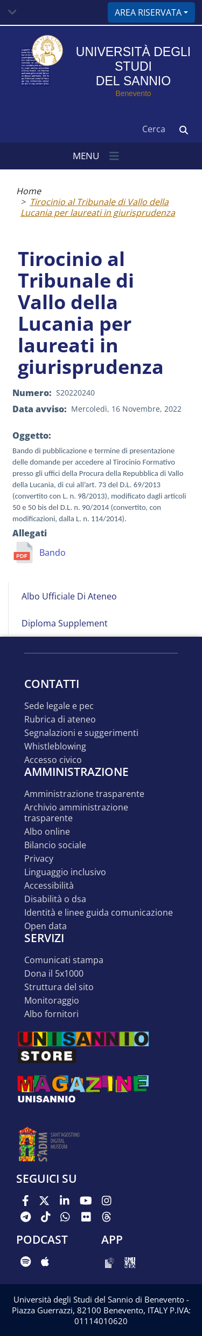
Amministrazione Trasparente (84, 794)
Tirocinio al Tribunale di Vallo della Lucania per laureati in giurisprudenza (97, 207)
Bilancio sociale (55, 845)
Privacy (38, 858)
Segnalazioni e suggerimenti (81, 733)
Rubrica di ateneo (60, 719)
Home (28, 191)
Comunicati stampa (63, 960)
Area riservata (148, 12)
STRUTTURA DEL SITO (59, 987)
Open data (45, 926)
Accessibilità (49, 885)
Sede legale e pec (59, 706)
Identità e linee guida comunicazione (98, 912)
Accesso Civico (53, 760)
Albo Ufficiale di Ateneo (69, 596)
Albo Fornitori (51, 1014)
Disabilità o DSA (55, 899)
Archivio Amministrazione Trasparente (76, 813)
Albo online (47, 831)
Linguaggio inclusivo (65, 872)
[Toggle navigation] (12, 12)
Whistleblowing (55, 746)
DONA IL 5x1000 (53, 973)
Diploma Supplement (65, 623)
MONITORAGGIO (51, 1000)
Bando (52, 552)
